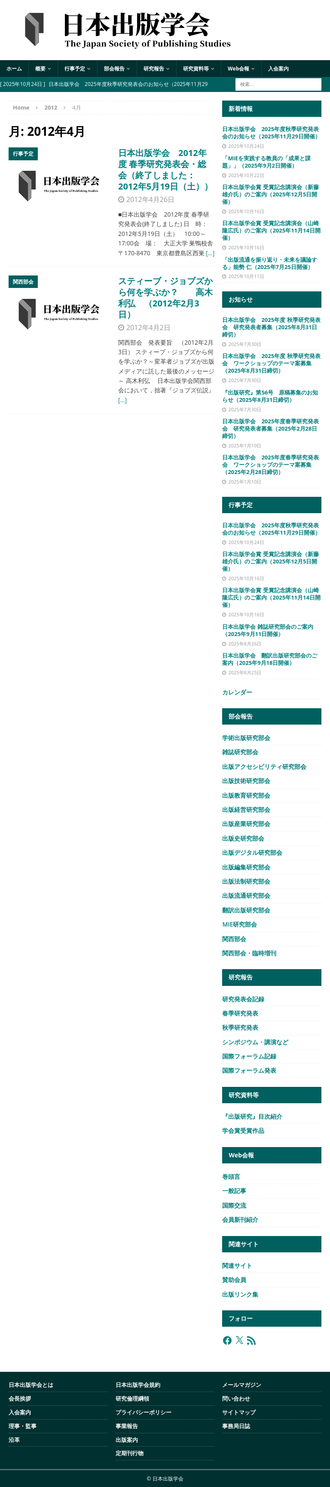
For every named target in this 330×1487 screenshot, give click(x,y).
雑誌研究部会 (240, 752)
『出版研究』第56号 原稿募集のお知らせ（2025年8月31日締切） (270, 396)
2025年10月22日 (246, 175)
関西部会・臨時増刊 (249, 953)
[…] (210, 253)
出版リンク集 (240, 1294)
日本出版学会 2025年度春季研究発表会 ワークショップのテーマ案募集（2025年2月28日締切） (270, 464)
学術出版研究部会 (246, 738)
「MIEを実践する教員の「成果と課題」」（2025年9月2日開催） (266, 161)
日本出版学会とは (31, 1385)
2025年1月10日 (244, 445)
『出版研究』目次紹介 (252, 1116)
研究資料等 (196, 68)
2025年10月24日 (246, 146)
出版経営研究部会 (246, 809)
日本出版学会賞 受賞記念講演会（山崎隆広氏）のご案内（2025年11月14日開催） (271, 230)
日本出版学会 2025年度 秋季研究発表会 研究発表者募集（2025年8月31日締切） (271, 327)
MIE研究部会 (239, 924)
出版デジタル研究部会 (252, 852)
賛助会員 (234, 1280)
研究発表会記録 (243, 999)
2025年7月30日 (244, 344)
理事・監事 (23, 1426)
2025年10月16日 (246, 211)
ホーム (14, 68)
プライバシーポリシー (143, 1412)
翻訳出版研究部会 (246, 910)
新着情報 (241, 108)
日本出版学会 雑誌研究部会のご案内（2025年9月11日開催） (267, 630)
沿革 (14, 1440)
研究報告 (154, 68)
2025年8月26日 (244, 643)
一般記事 (234, 1191)
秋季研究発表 (240, 1027)
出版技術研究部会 (246, 781)
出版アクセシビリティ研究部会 (264, 766)
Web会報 (238, 68)
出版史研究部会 (243, 838)
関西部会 (234, 939)
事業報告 (127, 1426)
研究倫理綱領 (132, 1398)
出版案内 (127, 1440)
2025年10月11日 (246, 276)
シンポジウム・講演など (255, 1042)
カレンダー (237, 692)
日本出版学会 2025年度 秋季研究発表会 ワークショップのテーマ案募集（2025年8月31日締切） (271, 363)
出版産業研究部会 (246, 824)
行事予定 (74, 68)
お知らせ (241, 299)
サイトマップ (239, 1412)
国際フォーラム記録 (249, 1056)
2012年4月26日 (150, 199)
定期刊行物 (130, 1453)
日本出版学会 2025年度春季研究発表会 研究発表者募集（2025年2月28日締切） (270, 428)
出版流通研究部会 (246, 895)
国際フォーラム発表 (249, 1070)
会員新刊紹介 (240, 1219)
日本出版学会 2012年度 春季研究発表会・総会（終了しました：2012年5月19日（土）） (165, 169)
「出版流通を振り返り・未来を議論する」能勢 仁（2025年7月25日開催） (269, 263)
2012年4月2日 (148, 327)
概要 (40, 68)
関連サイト (237, 1265)
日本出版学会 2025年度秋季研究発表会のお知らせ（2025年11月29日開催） (271, 132)
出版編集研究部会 (246, 867)
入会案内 (278, 68)
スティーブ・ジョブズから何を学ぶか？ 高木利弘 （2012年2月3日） (165, 297)
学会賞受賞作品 (243, 1130)
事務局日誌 (236, 1426)
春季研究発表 (240, 1013)
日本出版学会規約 (138, 1385)
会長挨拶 (20, 1398)
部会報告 (114, 68)
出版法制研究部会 (246, 881)
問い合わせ (236, 1398)
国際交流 (234, 1205)
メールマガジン (241, 1385)
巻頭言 (231, 1176)
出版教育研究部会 (246, 795)
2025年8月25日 (244, 672)
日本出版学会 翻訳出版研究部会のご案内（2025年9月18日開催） (269, 659)
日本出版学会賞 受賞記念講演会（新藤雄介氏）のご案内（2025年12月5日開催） (270, 194)
